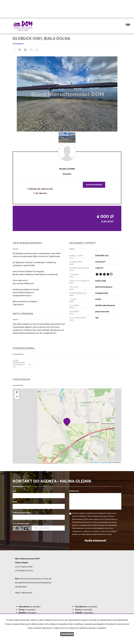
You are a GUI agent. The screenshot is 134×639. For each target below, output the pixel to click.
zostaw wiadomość (94, 184)
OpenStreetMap (106, 462)
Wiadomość (74, 491)
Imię (14, 491)
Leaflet (94, 462)
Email (15, 502)
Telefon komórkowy (21, 512)
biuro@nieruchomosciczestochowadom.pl (33, 582)
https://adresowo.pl (23, 593)
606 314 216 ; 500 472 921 (40, 189)
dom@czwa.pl (21, 586)
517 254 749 (40, 193)
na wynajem (30, 606)
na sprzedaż (86, 606)
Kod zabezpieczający (21, 523)
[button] (67, 422)
